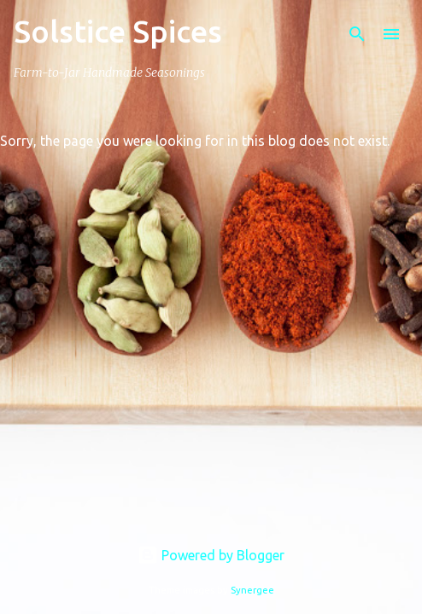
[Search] (357, 34)
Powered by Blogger (211, 555)
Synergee (252, 590)
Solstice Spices (118, 31)
